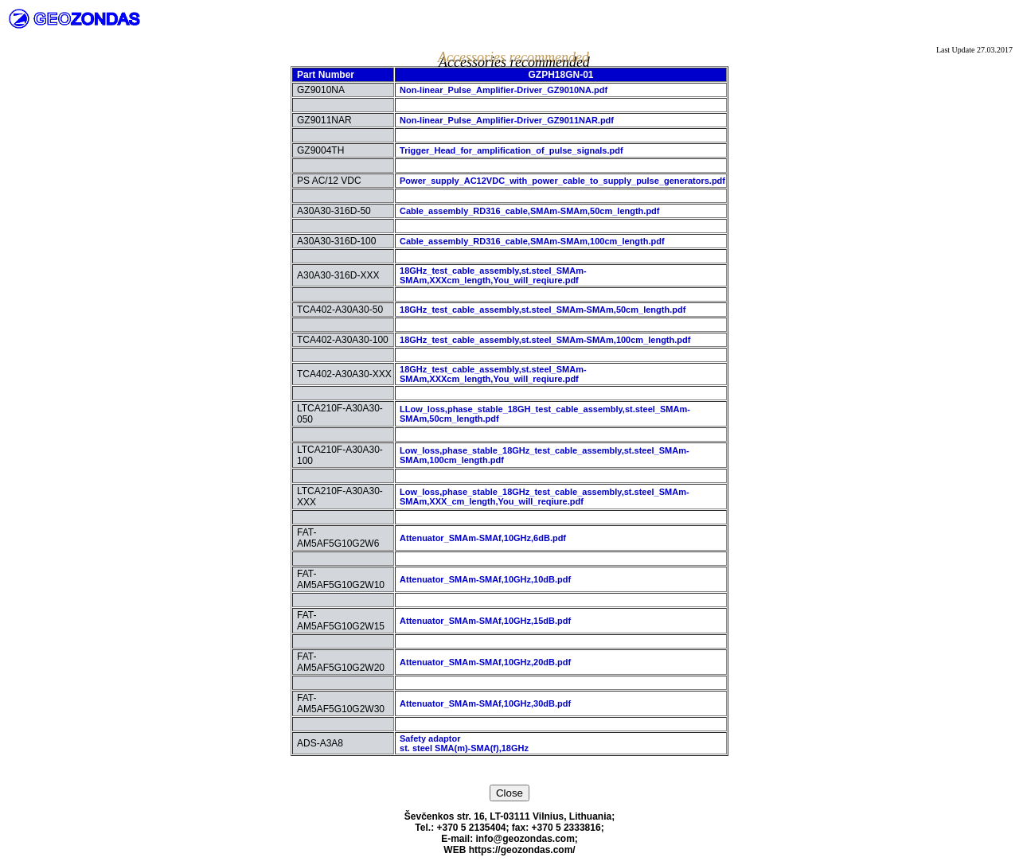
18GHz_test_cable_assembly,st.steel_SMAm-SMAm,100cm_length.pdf (545, 340)
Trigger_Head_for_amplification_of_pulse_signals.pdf (511, 150)
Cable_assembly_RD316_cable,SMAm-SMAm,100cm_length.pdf (532, 241)
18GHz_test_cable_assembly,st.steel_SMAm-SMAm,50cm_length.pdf (542, 309)
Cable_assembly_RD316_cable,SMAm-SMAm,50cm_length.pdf (529, 211)
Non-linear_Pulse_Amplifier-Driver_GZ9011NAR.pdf (507, 120)
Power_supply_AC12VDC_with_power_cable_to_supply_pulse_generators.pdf (562, 180)
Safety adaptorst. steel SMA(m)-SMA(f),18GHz (464, 743)
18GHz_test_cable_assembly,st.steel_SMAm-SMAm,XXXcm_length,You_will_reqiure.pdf (493, 275)
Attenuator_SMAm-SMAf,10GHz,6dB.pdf (483, 538)
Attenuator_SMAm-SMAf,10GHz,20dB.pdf (485, 662)
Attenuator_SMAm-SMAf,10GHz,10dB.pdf (485, 579)
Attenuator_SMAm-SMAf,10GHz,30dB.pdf (485, 703)
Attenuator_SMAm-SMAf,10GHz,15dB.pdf (485, 620)
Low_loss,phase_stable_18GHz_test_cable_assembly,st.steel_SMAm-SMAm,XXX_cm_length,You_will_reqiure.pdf (544, 496)
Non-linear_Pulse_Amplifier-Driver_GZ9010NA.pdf (503, 90)
